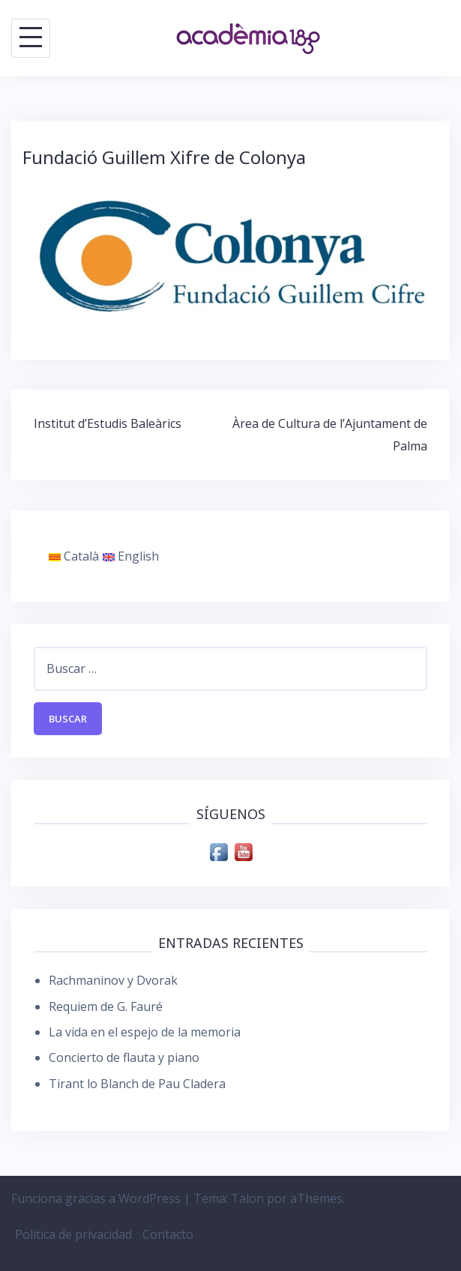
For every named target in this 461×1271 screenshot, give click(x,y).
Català (74, 556)
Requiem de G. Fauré (106, 1006)
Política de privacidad (73, 1234)
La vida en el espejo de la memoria (145, 1032)
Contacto (167, 1234)
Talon (247, 1198)
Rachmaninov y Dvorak (113, 980)
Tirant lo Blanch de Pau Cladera (137, 1083)
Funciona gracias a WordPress (96, 1198)
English (131, 556)
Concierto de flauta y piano (124, 1057)
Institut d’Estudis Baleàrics (107, 423)
